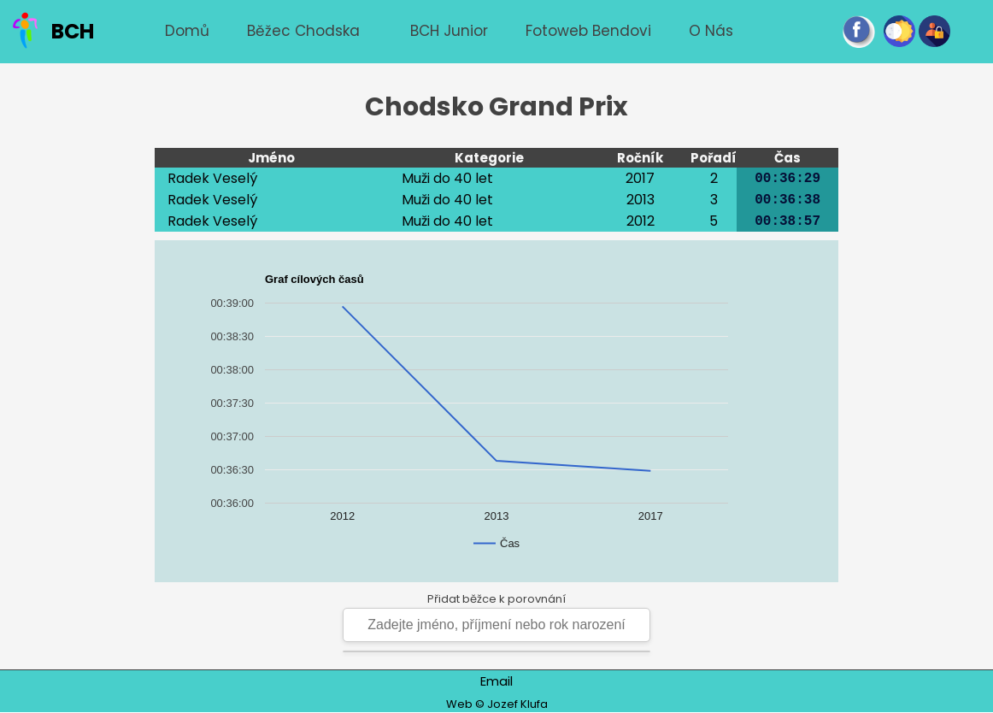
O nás (711, 31)
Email (496, 681)
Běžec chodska (303, 31)
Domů (187, 31)
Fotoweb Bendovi (588, 31)
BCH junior (449, 31)
